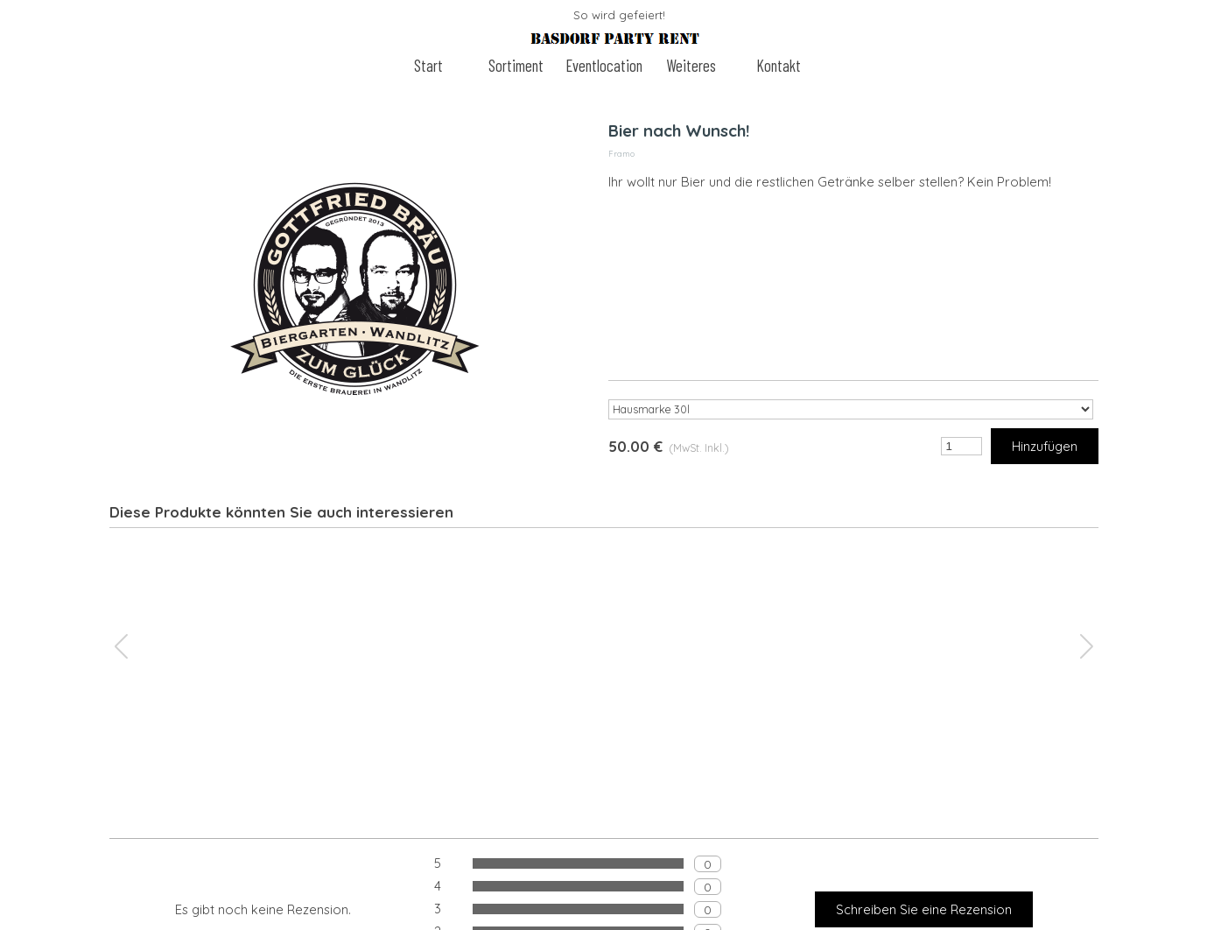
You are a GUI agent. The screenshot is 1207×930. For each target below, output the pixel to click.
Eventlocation (603, 65)
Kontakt (778, 65)
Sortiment (516, 65)
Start (428, 65)
